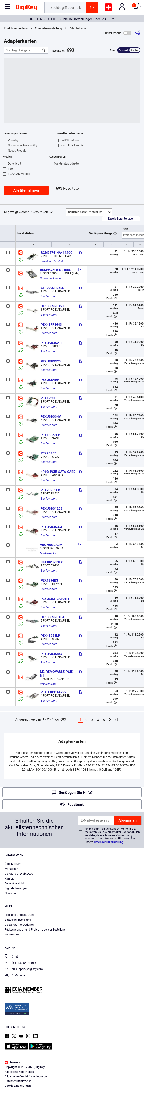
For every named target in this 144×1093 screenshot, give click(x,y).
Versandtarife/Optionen (19, 924)
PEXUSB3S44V (52, 654)
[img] (26, 8)
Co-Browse (15, 976)
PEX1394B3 (49, 580)
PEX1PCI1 (48, 398)
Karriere (9, 878)
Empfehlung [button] (85, 212)
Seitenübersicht (14, 883)
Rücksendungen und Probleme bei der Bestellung (35, 929)
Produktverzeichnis (16, 28)
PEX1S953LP (50, 435)
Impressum (12, 934)
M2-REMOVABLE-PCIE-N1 (57, 673)
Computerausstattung (48, 28)
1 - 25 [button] (35, 212)
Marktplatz (11, 868)
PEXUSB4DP (50, 380)
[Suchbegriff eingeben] (22, 50)
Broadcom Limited (52, 261)
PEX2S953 (48, 453)
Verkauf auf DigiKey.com (20, 873)
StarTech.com (49, 296)
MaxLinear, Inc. (48, 553)
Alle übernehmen (26, 190)
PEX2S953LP (50, 490)
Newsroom (11, 893)
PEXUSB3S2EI (51, 343)
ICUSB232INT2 (52, 562)
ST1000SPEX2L (52, 288)
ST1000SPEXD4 (52, 617)
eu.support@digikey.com (24, 969)
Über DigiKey (13, 864)
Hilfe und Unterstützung (20, 915)
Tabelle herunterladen (121, 218)
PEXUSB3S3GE (52, 527)
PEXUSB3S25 (51, 361)
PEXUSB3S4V (51, 416)
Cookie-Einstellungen (18, 1085)
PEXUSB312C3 (51, 508)
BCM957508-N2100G (55, 270)
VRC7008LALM (51, 545)
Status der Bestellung (18, 919)
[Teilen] (137, 33)
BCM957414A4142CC (56, 252)
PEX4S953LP (50, 635)
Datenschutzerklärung (108, 842)
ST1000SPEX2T (52, 306)
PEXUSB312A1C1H (55, 599)
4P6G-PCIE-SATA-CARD (58, 472)
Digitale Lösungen (16, 888)
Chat (11, 957)
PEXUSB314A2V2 (53, 692)
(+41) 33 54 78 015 (20, 963)
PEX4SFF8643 (51, 324)
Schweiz (12, 1062)
